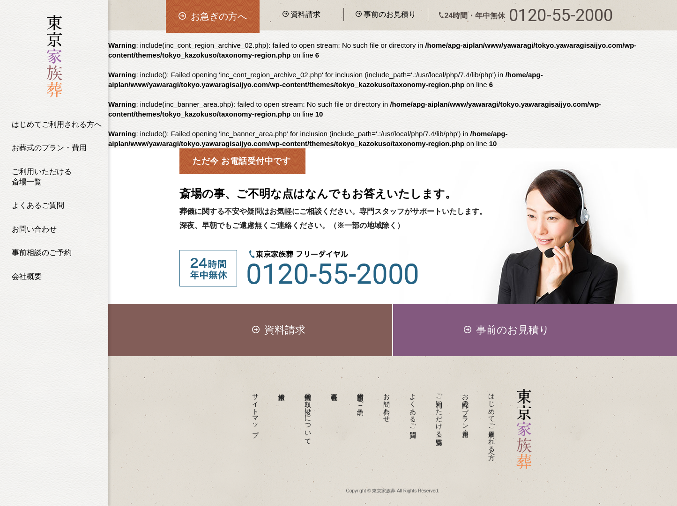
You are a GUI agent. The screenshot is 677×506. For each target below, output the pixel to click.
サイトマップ (256, 411)
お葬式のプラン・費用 (49, 148)
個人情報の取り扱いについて (308, 415)
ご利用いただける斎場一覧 (42, 177)
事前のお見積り (386, 14)
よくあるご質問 (38, 205)
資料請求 (301, 14)
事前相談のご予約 (42, 253)
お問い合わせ (34, 229)
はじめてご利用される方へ (57, 124)
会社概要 (27, 276)
